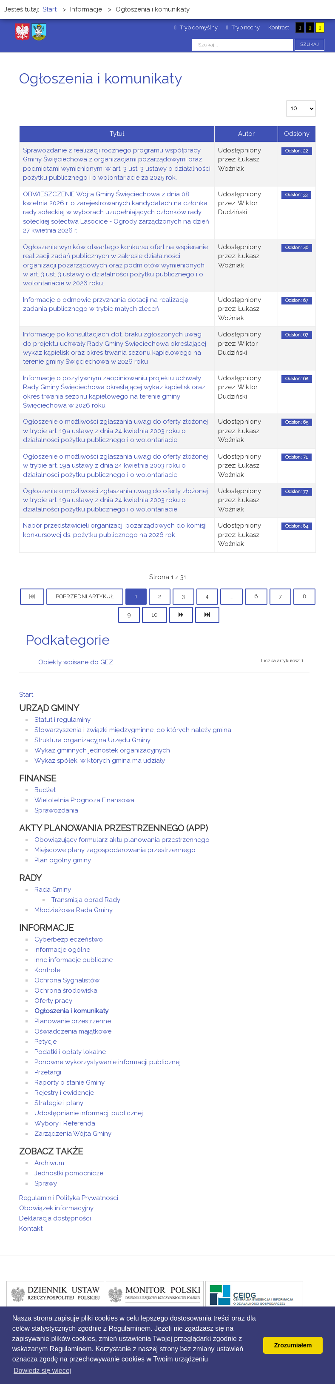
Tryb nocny (243, 27)
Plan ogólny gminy (62, 860)
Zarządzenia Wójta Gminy (72, 1133)
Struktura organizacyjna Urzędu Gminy (92, 740)
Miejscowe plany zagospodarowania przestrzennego (115, 850)
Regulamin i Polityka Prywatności (68, 1198)
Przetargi (47, 1072)
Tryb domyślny (196, 27)
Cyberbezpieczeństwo (68, 939)
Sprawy (45, 1183)
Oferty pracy (53, 1001)
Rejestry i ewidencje (64, 1093)
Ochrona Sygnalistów (66, 980)
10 (154, 615)
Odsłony (296, 134)
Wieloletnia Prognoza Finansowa (84, 800)
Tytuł (117, 134)
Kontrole (47, 970)
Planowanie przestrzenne (72, 1021)
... (231, 596)
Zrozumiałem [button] (293, 1345)
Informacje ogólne (62, 949)
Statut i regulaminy (62, 720)
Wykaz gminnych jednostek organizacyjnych (102, 750)
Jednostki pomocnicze (68, 1173)
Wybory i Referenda (64, 1123)
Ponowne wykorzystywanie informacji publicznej (107, 1062)
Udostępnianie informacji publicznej (88, 1113)
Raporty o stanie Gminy (69, 1082)
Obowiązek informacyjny (56, 1208)
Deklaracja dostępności (55, 1218)
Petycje (45, 1041)
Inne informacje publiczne (73, 960)
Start (26, 694)
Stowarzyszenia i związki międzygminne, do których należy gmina (132, 730)
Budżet (45, 790)
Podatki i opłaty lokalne (70, 1052)
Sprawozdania (56, 810)
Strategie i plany (58, 1103)
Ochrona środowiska (65, 990)
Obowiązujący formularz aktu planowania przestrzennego (122, 840)
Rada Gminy (52, 889)
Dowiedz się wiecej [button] (42, 1370)
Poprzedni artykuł (85, 596)
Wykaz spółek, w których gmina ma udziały (99, 760)
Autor (246, 134)
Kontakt (31, 1228)
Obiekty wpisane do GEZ (75, 662)
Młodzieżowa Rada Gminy (73, 910)
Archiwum (49, 1163)
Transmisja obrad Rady (85, 900)
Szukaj (309, 44)
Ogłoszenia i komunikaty (71, 1011)
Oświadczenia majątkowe (72, 1031)
